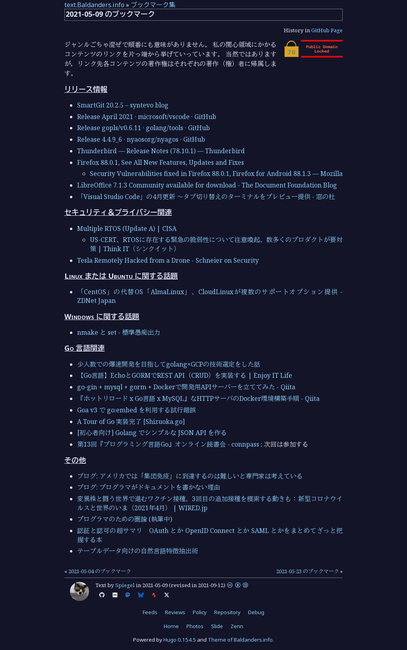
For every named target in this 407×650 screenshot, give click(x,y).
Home (171, 626)
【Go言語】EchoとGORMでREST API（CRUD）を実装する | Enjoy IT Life (184, 375)
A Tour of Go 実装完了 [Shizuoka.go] (131, 421)
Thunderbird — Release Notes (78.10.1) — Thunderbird (161, 150)
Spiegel (125, 585)
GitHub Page (327, 30)
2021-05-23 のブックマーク (307, 571)
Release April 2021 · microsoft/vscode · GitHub (146, 116)
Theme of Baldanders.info (240, 639)
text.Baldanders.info (94, 4)
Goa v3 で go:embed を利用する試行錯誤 (136, 410)
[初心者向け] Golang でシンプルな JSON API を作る (152, 432)
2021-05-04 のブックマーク (99, 571)
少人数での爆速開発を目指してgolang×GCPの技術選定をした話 (168, 364)
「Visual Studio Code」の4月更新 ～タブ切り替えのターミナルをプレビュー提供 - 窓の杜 (206, 196)
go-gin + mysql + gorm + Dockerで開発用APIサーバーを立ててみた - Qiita (186, 387)
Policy (200, 612)
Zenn (237, 626)
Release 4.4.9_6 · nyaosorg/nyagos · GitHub (141, 139)
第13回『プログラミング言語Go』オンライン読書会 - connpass (168, 444)
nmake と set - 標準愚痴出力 (118, 332)
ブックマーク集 (153, 4)
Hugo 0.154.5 (179, 639)
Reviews (175, 612)
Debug (256, 612)
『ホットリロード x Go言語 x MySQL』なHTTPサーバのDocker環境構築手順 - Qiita (198, 398)
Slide (217, 626)
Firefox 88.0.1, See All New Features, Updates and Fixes (160, 162)
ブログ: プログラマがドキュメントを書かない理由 (148, 487)
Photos (195, 626)
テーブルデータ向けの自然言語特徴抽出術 (137, 551)
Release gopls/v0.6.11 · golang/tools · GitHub (143, 127)
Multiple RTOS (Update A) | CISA (126, 228)
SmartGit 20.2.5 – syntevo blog (123, 105)
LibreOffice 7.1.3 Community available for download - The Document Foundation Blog (207, 185)
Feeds (150, 612)
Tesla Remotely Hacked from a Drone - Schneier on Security (168, 260)
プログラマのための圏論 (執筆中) (124, 519)
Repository (227, 612)
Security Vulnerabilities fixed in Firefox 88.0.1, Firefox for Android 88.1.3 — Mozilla (216, 173)
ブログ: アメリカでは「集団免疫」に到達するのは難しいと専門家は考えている (190, 476)
